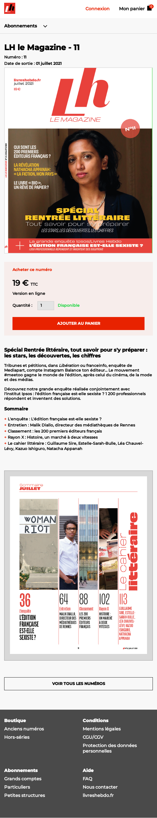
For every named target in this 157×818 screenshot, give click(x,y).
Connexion (97, 8)
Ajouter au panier (78, 323)
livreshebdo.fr (98, 795)
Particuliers (17, 787)
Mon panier (136, 8)
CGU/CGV (93, 737)
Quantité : (22, 305)
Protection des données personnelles (110, 748)
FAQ (87, 778)
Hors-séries (16, 737)
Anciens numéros (24, 729)
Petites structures (24, 795)
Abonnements (20, 26)
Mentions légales (102, 729)
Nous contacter (100, 787)
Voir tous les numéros (78, 683)
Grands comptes (22, 778)
